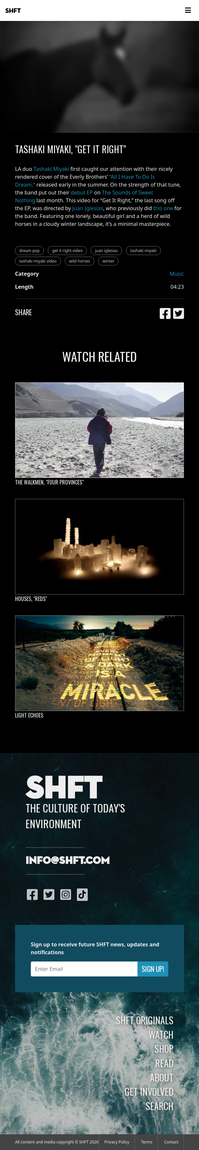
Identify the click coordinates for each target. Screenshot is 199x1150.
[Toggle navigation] (188, 10)
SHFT (13, 11)
